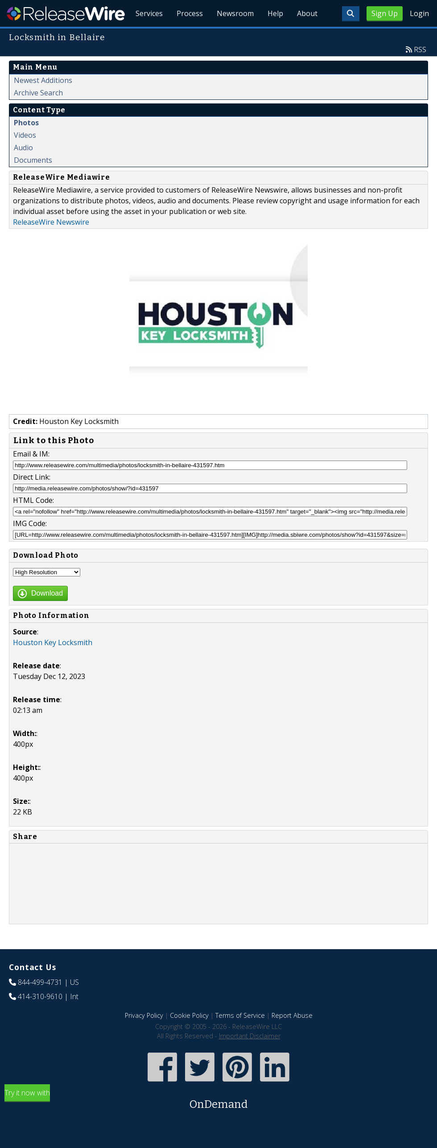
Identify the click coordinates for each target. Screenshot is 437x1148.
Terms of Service (240, 1036)
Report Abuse (292, 1036)
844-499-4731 (40, 1003)
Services (147, 36)
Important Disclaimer (249, 1056)
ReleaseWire (65, 13)
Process (188, 36)
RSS (420, 70)
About (307, 36)
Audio (23, 168)
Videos (25, 155)
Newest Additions (43, 101)
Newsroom (233, 36)
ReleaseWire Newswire (51, 242)
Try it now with (218, 1120)
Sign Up (384, 13)
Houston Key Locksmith (52, 663)
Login (419, 13)
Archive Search (38, 113)
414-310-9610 (40, 1017)
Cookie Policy (189, 1036)
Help (274, 36)
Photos (26, 143)
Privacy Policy (144, 1036)
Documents (33, 180)
